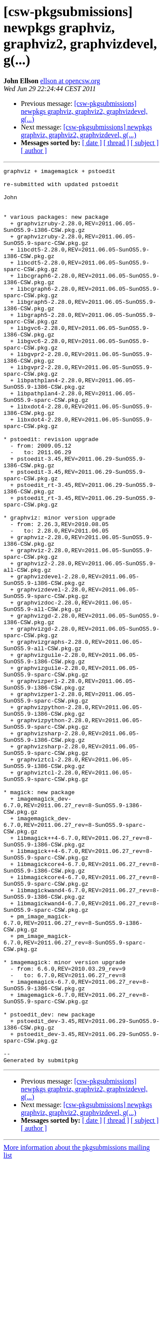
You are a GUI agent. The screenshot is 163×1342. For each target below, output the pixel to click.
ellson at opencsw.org (70, 81)
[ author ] (34, 150)
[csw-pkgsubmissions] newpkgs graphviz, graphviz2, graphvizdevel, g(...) (84, 111)
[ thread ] (116, 142)
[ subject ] (145, 142)
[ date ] (92, 142)
